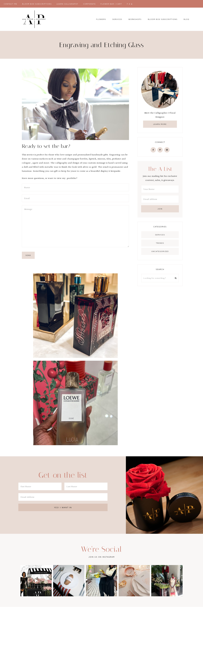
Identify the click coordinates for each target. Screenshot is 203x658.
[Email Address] (160, 199)
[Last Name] (86, 486)
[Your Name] (160, 189)
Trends (160, 243)
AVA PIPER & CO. (34, 19)
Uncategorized (160, 251)
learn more (160, 124)
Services (160, 235)
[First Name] (40, 486)
